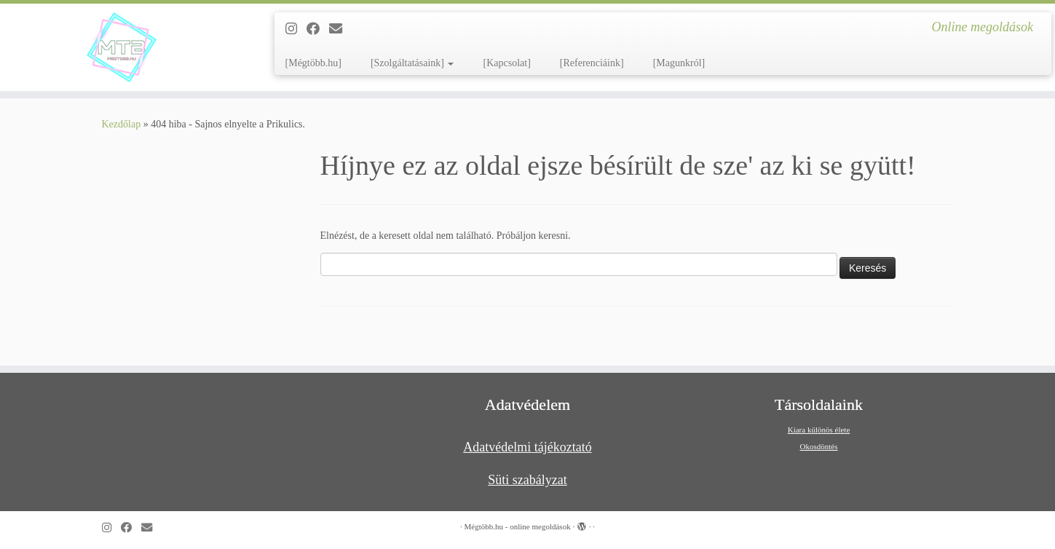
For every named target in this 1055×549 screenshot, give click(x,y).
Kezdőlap (121, 124)
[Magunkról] (679, 63)
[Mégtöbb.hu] (313, 63)
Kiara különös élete (819, 429)
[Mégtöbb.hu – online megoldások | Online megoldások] (121, 47)
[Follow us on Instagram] (296, 29)
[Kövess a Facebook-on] (318, 29)
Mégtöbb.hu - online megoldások (518, 526)
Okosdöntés (819, 446)
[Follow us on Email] (340, 29)
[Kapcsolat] (506, 63)
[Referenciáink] (592, 63)
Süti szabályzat (527, 480)
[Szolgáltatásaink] (412, 63)
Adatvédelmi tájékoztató (527, 447)
